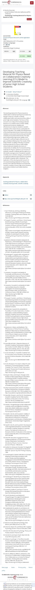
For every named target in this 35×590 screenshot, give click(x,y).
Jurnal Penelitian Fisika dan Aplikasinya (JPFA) (17, 12)
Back (29, 19)
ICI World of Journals (9, 10)
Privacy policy (22, 567)
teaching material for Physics (11, 182)
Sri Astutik (9, 92)
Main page (5, 567)
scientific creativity (23, 183)
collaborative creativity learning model (15, 182)
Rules (13, 567)
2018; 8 (8, 14)
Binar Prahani (17, 92)
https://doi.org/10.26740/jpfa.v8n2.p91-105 (16, 199)
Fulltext (6, 195)
